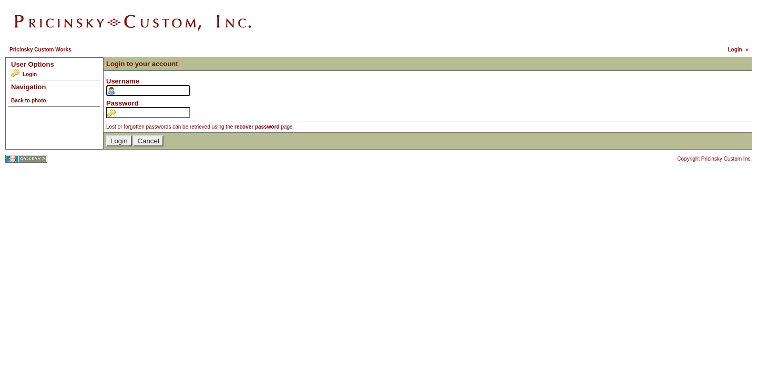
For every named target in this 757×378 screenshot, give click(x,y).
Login (735, 49)
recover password (257, 127)
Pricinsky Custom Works (40, 49)
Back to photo (28, 100)
